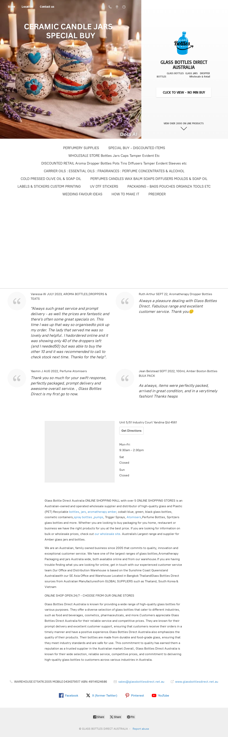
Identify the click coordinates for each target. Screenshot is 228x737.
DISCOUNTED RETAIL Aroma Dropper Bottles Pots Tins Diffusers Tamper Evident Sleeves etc (114, 163)
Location (27, 7)
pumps (98, 517)
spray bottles (83, 517)
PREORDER (157, 194)
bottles (74, 512)
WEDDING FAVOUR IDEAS (82, 194)
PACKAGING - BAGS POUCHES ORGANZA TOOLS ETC (169, 186)
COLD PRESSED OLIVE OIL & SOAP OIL (51, 179)
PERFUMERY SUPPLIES (81, 148)
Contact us (47, 7)
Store (11, 7)
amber (112, 512)
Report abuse (141, 728)
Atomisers (134, 517)
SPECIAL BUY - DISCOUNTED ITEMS (136, 148)
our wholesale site (107, 534)
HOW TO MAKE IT (125, 194)
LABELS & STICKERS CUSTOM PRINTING (49, 186)
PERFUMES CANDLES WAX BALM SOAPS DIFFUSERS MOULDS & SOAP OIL (148, 179)
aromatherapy (97, 512)
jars (83, 512)
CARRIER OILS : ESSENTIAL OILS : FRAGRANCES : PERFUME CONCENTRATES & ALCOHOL (114, 171)
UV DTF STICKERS (104, 186)
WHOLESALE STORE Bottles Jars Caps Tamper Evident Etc (114, 156)
